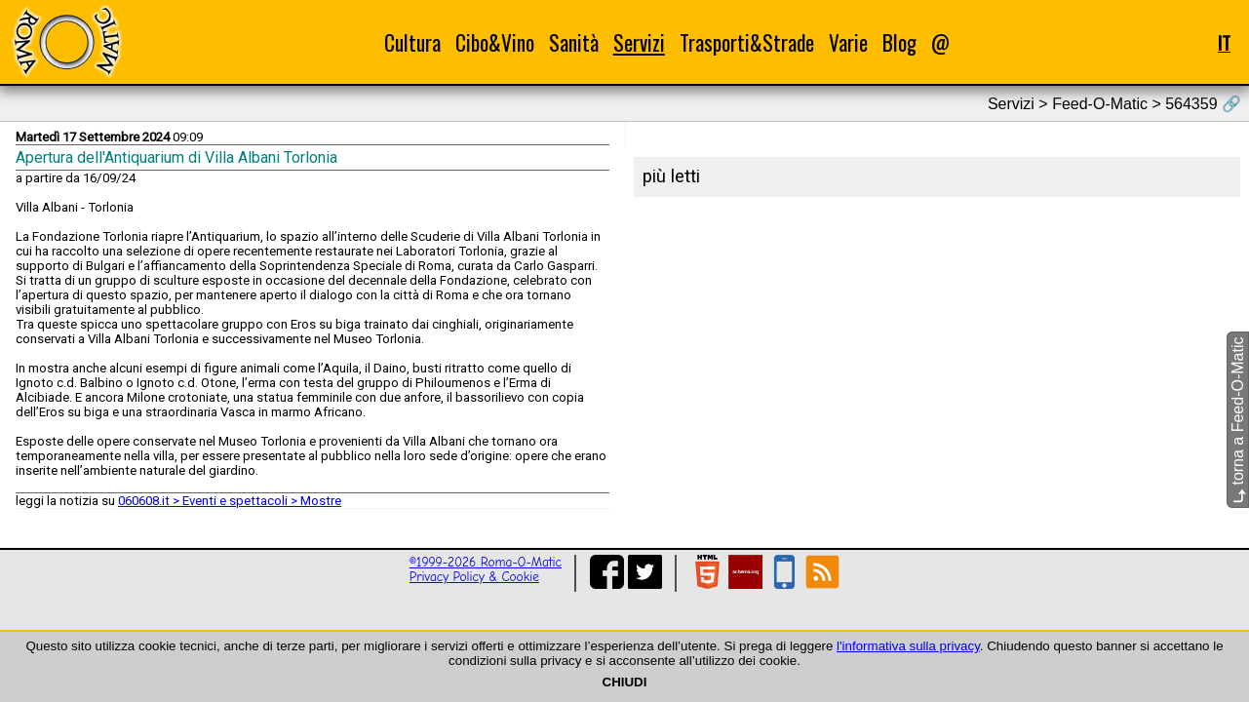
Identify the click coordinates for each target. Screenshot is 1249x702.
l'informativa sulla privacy (908, 646)
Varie (848, 42)
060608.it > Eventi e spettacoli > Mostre (229, 500)
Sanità (574, 42)
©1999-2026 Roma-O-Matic (486, 562)
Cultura (412, 42)
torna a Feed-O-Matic (1237, 420)
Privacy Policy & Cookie (474, 576)
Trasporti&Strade (747, 42)
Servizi (639, 42)
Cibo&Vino (494, 42)
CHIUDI (625, 682)
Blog (899, 42)
